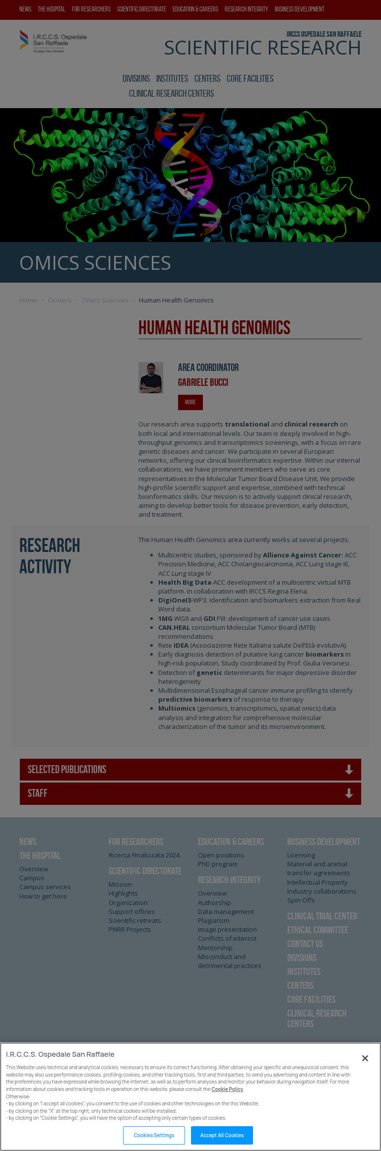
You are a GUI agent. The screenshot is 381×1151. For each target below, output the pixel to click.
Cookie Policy (228, 1102)
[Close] (365, 1071)
